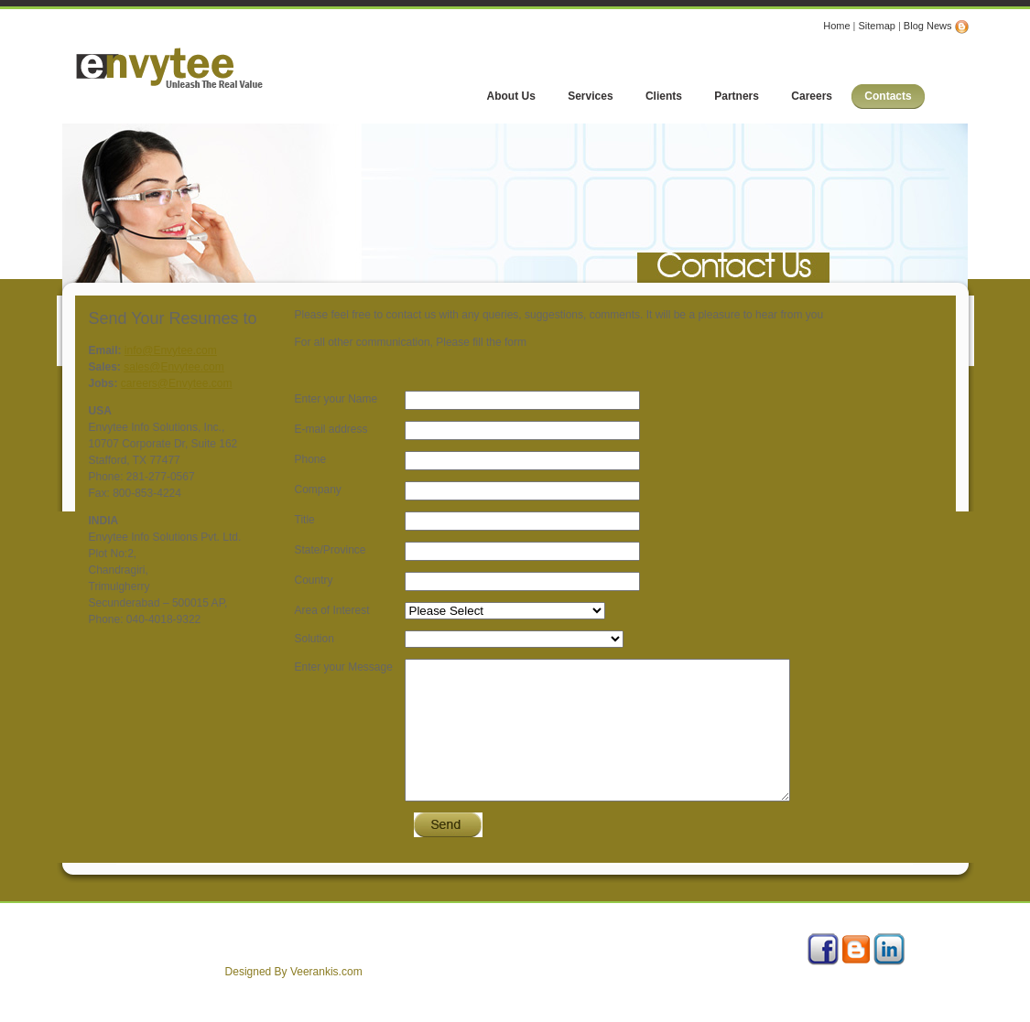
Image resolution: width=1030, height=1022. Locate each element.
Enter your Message (344, 667)
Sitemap (877, 25)
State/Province (330, 549)
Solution (314, 638)
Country (314, 580)
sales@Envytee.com (174, 366)
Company (318, 489)
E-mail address (331, 429)
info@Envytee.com (171, 350)
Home (836, 25)
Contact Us (315, 951)
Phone (311, 459)
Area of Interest (332, 610)
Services (175, 951)
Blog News (936, 25)
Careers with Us (244, 951)
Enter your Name (336, 399)
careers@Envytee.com (177, 383)
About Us (122, 951)
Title (305, 519)
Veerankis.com (326, 999)
